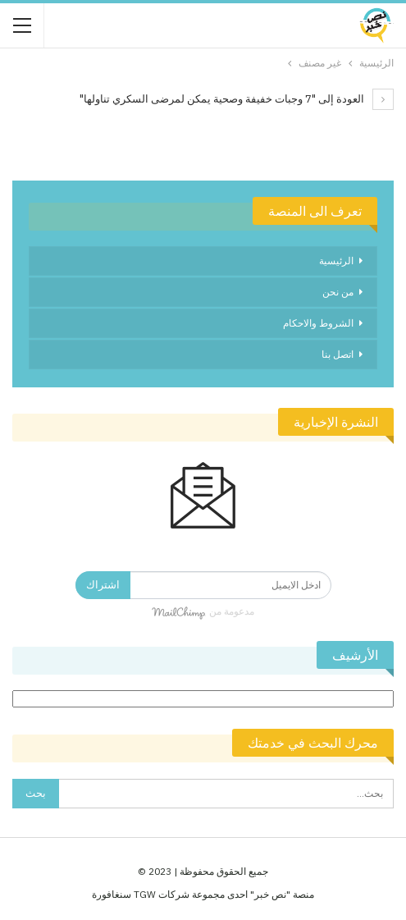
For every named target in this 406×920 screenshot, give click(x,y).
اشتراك (103, 585)
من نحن (338, 292)
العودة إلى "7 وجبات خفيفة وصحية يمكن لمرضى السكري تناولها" (237, 99)
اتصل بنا (338, 354)
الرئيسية (336, 260)
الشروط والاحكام (318, 323)
